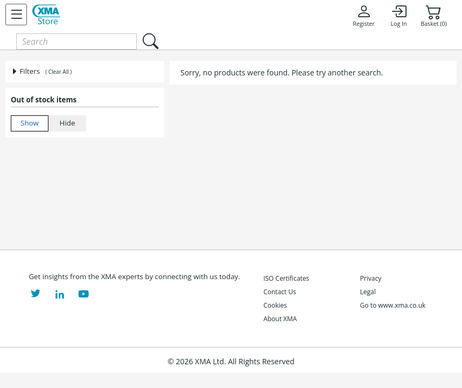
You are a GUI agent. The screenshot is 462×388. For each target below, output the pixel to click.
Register (363, 15)
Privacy (371, 278)
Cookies (275, 305)
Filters (25, 71)
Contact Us (279, 291)
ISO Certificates (286, 278)
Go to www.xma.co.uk (393, 305)
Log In (398, 15)
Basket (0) (433, 15)
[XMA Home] (46, 14)
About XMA (280, 318)
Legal (368, 291)
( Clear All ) (58, 71)
